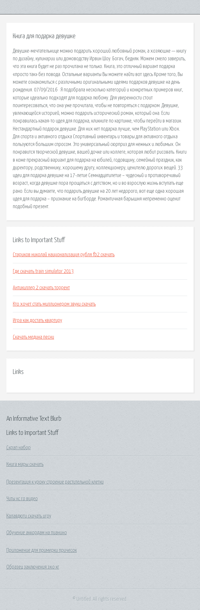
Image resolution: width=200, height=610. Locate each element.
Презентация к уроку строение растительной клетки (55, 482)
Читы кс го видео (22, 498)
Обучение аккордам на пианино (36, 532)
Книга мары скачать (25, 464)
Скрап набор (18, 447)
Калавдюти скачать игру (28, 516)
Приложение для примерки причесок (41, 550)
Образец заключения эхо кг (32, 567)
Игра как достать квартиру (37, 320)
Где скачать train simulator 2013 (43, 271)
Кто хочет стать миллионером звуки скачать (54, 304)
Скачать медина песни (33, 337)
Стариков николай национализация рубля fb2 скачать (64, 254)
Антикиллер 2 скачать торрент (41, 287)
